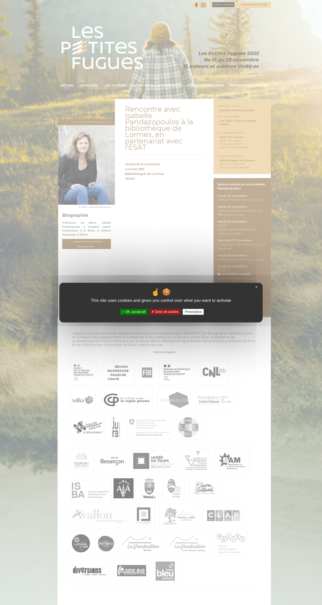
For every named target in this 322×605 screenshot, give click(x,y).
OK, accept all (133, 311)
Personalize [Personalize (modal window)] (193, 311)
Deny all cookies (165, 311)
